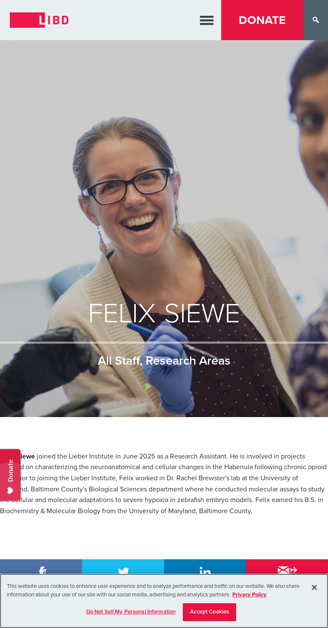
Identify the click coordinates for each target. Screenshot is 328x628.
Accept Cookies (209, 611)
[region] (164, 601)
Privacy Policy (249, 594)
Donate (262, 20)
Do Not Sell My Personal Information (131, 611)
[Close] (314, 587)
